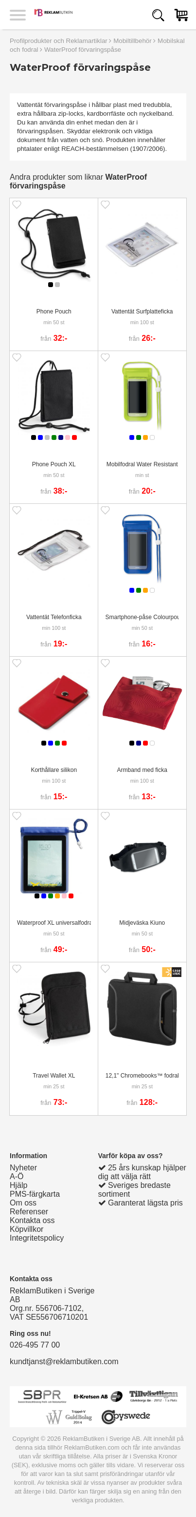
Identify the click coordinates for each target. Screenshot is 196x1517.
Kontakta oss (32, 1220)
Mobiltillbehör (132, 40)
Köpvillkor (26, 1229)
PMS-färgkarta (35, 1194)
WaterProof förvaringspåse (82, 49)
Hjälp (18, 1185)
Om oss (23, 1203)
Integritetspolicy (37, 1238)
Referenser (29, 1211)
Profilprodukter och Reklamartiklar (58, 40)
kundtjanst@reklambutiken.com (64, 1361)
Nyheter (23, 1168)
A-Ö (16, 1176)
